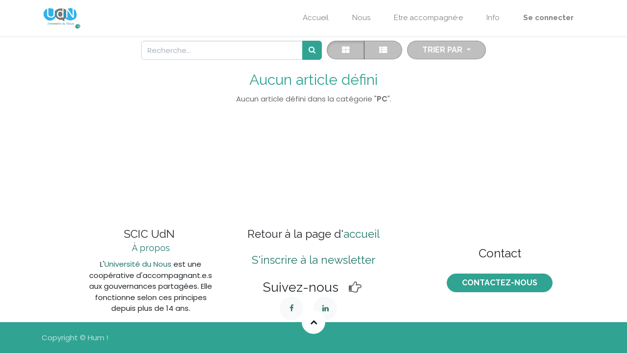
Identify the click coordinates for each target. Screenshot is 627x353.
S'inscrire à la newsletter (313, 259)
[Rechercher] (312, 50)
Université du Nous (137, 264)
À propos (151, 248)
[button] (446, 50)
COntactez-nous (499, 282)
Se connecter (548, 17)
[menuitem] (315, 17)
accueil (361, 233)
